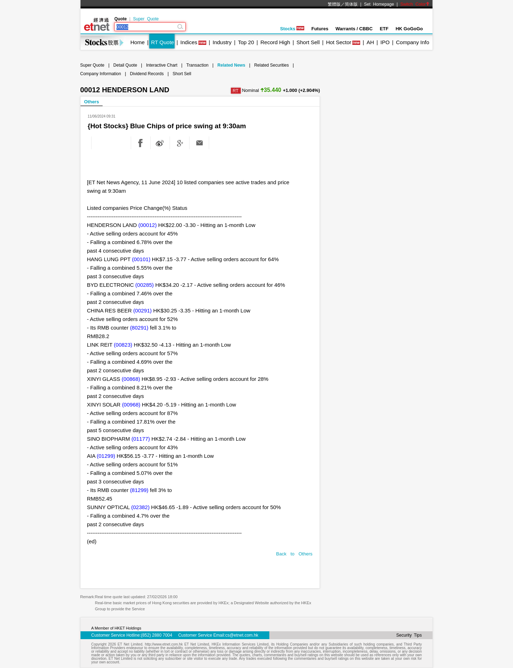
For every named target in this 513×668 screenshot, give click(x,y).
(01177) (140, 439)
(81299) (139, 490)
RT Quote (162, 42)
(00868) (131, 379)
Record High (275, 42)
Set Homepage (379, 4)
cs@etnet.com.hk (241, 635)
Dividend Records (147, 73)
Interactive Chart (161, 65)
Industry (222, 42)
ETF (384, 28)
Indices (188, 42)
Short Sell (308, 42)
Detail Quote (125, 65)
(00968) (131, 405)
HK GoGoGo (409, 28)
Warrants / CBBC (354, 28)
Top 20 (246, 42)
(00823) (123, 345)
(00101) (141, 259)
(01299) (106, 456)
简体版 (351, 4)
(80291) (139, 328)
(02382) (140, 507)
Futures (319, 28)
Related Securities (271, 65)
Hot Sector (338, 42)
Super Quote (146, 18)
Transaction (197, 65)
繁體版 (334, 4)
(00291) (142, 310)
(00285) (144, 285)
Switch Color (415, 4)
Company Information (100, 73)
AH (370, 42)
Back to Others (294, 553)
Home (137, 42)
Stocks (292, 28)
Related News (231, 65)
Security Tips (409, 635)
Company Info (412, 42)
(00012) (147, 225)
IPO (385, 42)
